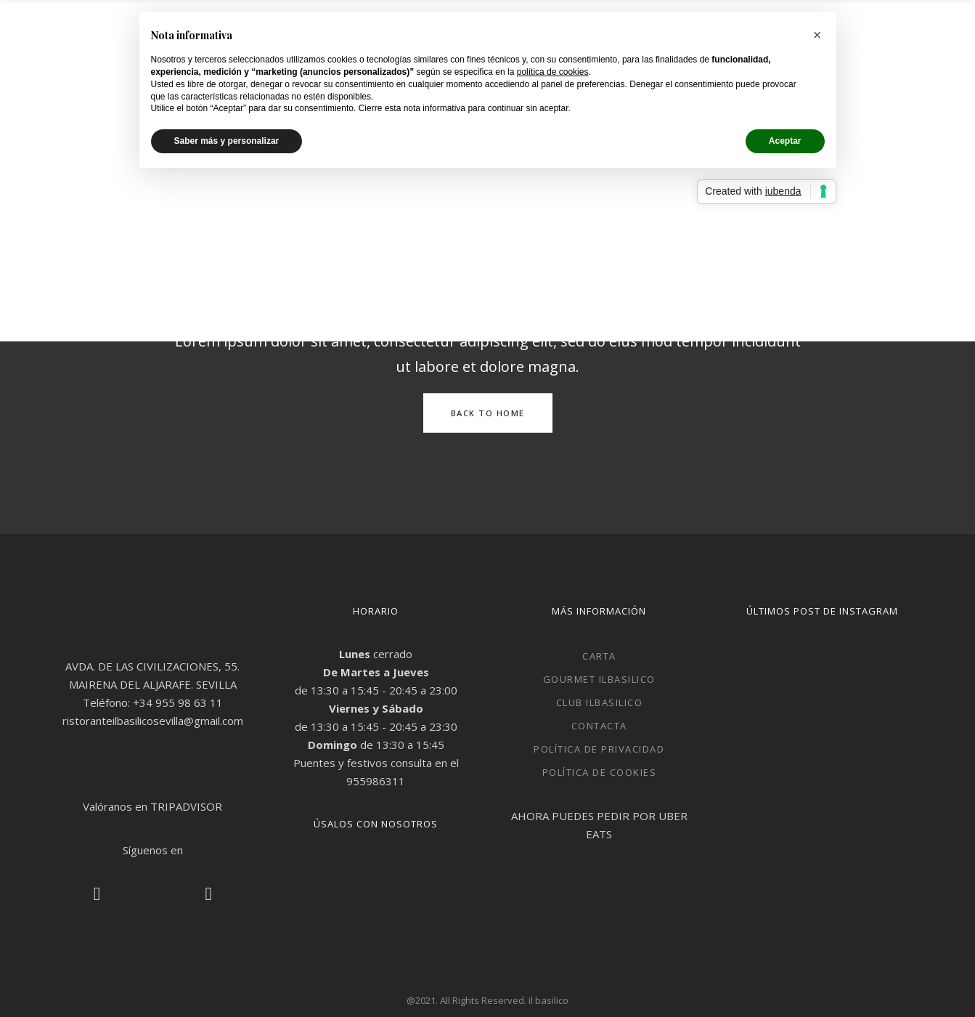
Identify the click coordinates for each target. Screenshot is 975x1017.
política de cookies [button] (553, 72)
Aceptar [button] (785, 141)
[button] (817, 34)
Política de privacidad (599, 748)
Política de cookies (599, 772)
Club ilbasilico (599, 702)
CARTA (599, 656)
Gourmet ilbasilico (599, 679)
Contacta (599, 725)
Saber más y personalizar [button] (227, 141)
